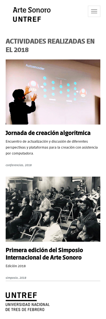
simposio (12, 277)
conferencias (14, 165)
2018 (28, 165)
